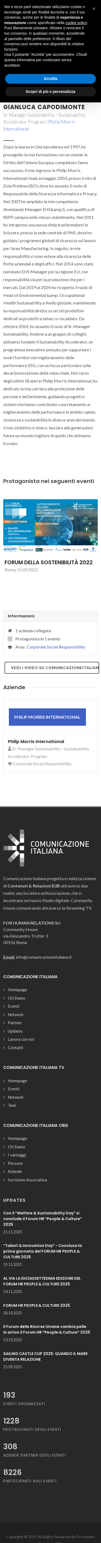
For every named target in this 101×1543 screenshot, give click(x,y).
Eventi (13, 1006)
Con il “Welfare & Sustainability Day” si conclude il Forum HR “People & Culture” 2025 (42, 1218)
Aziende (15, 1171)
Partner (15, 1022)
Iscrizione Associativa (27, 1179)
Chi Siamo (16, 998)
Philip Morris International (36, 741)
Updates (15, 1031)
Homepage (17, 989)
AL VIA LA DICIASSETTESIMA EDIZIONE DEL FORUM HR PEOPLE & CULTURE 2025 (42, 1281)
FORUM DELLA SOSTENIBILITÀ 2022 (49, 562)
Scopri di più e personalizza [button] (50, 91)
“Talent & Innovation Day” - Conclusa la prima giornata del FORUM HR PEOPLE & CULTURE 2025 (42, 1251)
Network (15, 1014)
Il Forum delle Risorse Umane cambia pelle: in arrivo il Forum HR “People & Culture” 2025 (46, 1329)
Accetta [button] (50, 78)
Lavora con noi (21, 1039)
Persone (15, 1163)
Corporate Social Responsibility (56, 646)
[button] (94, 8)
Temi (12, 1105)
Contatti (15, 1047)
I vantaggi (17, 1154)
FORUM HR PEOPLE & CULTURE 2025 (36, 1305)
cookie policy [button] (76, 23)
